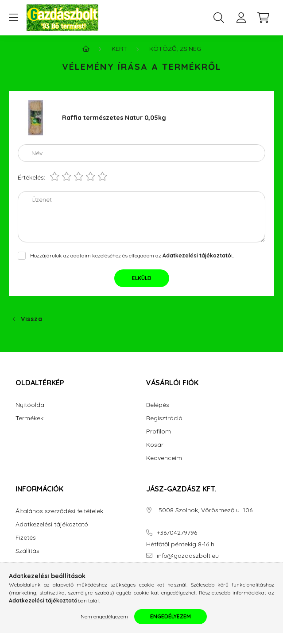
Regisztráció (164, 418)
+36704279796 (177, 533)
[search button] (219, 18)
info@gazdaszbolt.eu (188, 556)
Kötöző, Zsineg (175, 49)
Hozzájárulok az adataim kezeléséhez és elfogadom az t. (132, 255)
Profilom (158, 431)
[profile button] (241, 18)
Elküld (141, 278)
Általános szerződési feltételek (59, 511)
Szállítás (27, 551)
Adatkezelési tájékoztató (52, 524)
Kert (119, 49)
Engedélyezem (170, 616)
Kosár (154, 445)
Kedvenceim (164, 458)
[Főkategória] (85, 49)
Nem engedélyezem (104, 616)
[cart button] (263, 18)
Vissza (31, 319)
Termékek (29, 418)
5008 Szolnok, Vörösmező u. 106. (205, 510)
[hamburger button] (13, 18)
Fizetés (26, 537)
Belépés (157, 405)
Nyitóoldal (31, 405)
